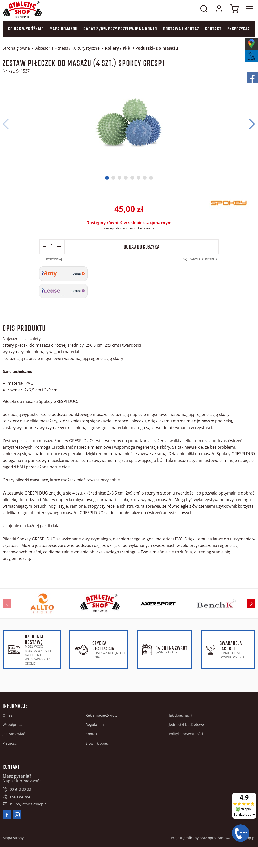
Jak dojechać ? (180, 715)
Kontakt (213, 29)
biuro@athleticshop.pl (29, 804)
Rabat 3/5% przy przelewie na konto (120, 29)
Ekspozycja (238, 29)
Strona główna (16, 48)
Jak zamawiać (14, 733)
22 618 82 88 (20, 789)
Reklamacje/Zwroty (101, 715)
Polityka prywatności (186, 733)
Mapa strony (13, 837)
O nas (7, 715)
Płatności (10, 743)
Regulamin (95, 724)
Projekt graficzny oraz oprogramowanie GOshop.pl (213, 837)
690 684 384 (20, 796)
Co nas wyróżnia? (26, 29)
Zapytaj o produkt (204, 259)
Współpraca (12, 724)
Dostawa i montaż (181, 29)
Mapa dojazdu (64, 29)
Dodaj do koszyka (142, 247)
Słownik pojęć (97, 743)
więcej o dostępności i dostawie (127, 228)
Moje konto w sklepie (219, 9)
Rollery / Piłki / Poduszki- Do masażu (141, 48)
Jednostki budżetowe (186, 724)
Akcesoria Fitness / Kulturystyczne (67, 48)
